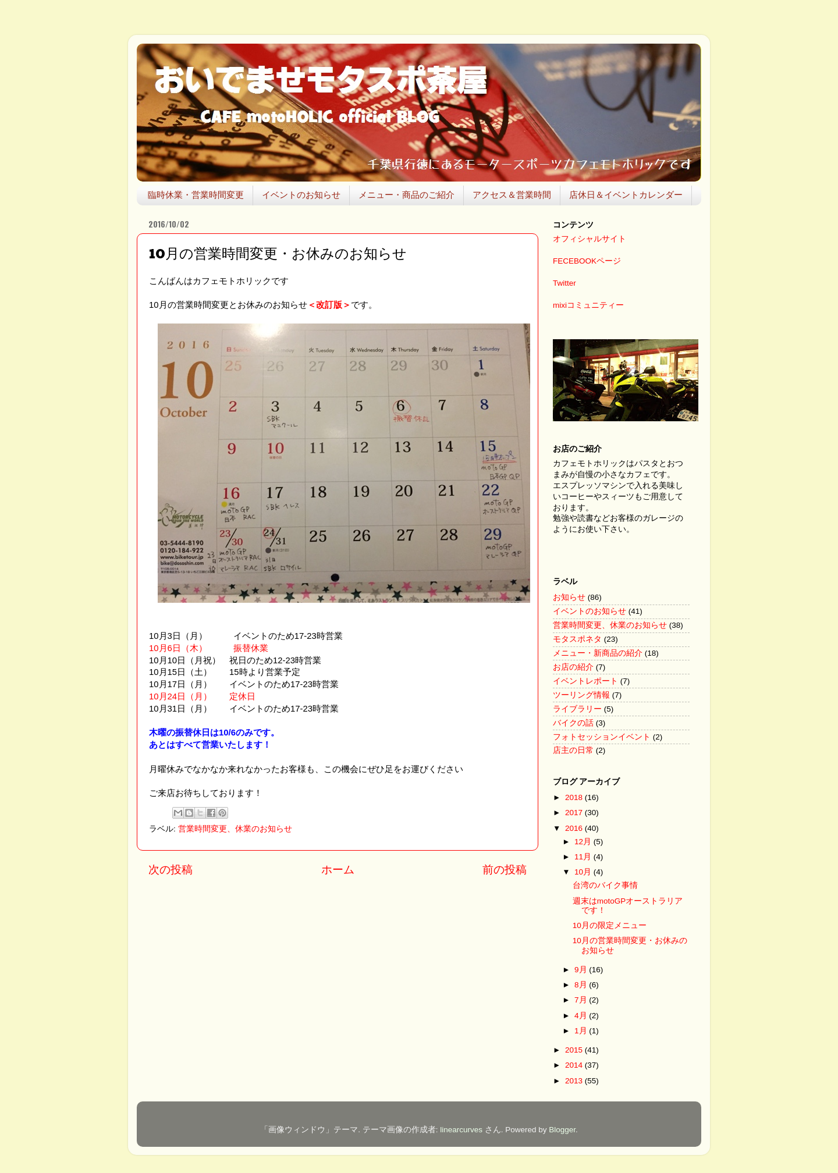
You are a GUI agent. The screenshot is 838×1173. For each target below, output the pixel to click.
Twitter (564, 283)
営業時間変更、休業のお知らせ (235, 828)
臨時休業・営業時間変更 (196, 195)
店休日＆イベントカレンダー (626, 195)
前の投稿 (504, 869)
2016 (575, 828)
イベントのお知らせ (301, 195)
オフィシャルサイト (589, 238)
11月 (584, 856)
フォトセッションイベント (602, 737)
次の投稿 (170, 869)
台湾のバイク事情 (605, 885)
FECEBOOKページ (587, 261)
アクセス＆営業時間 (512, 195)
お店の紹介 (573, 667)
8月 (581, 984)
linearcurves (461, 1129)
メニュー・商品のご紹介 (406, 195)
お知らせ (569, 597)
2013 (575, 1080)
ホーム (337, 869)
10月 (584, 872)
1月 (581, 1030)
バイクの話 (573, 723)
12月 (584, 841)
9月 (581, 969)
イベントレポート (585, 681)
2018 (575, 797)
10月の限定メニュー (610, 925)
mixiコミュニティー (588, 305)
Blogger (562, 1129)
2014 (575, 1065)
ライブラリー (577, 709)
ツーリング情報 (581, 695)
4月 (581, 1015)
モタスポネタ (577, 639)
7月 (581, 1000)
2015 (575, 1050)
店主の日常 (573, 750)
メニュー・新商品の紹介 (597, 653)
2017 (575, 812)
